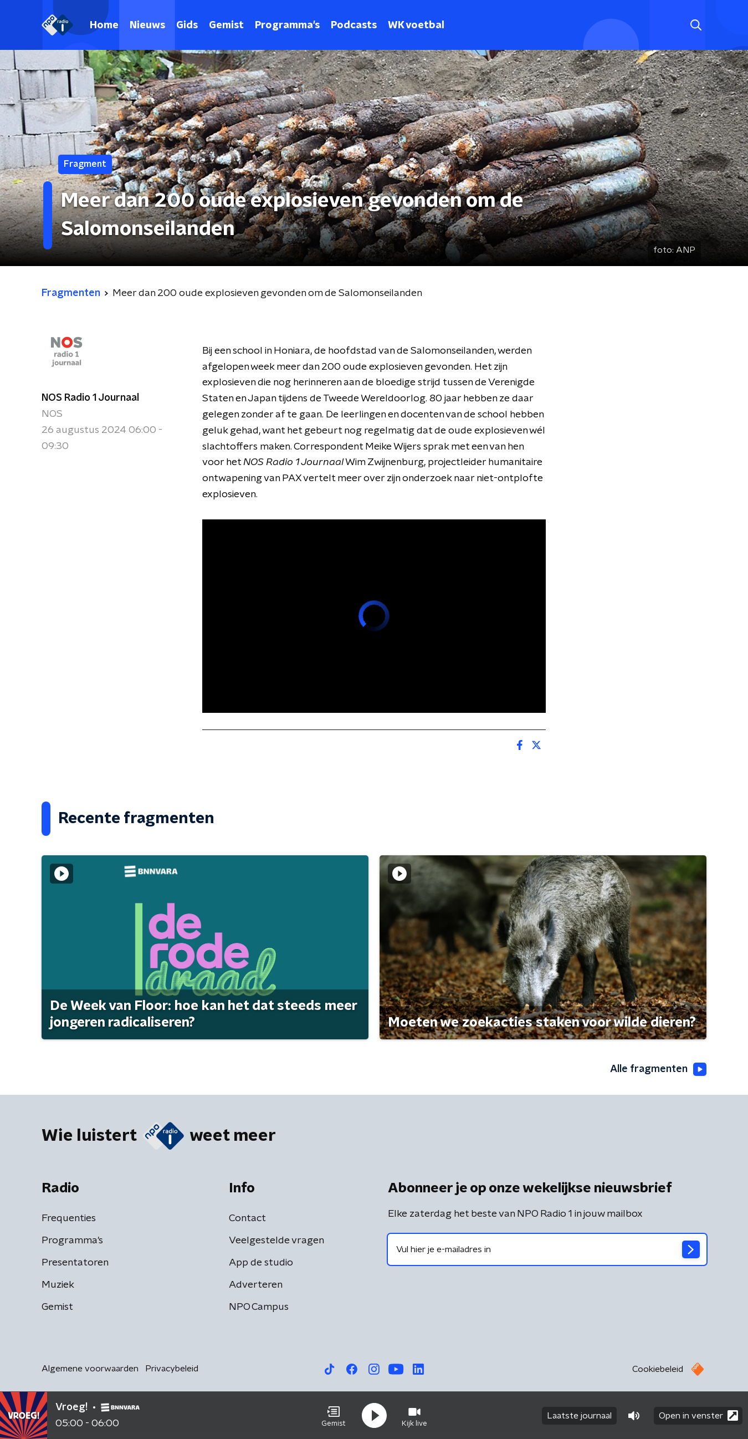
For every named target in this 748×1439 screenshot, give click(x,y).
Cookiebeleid (657, 1369)
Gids (187, 25)
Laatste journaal (579, 1415)
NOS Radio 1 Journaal (90, 398)
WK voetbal (416, 25)
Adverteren (256, 1285)
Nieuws (147, 25)
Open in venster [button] (698, 1415)
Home (104, 25)
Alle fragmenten (658, 1069)
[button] (333, 1415)
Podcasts (354, 25)
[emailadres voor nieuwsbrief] (547, 1249)
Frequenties (69, 1218)
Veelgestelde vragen (276, 1241)
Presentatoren (75, 1263)
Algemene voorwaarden (90, 1368)
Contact (247, 1218)
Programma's (287, 25)
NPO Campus (259, 1307)
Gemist (226, 25)
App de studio (261, 1263)
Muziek (58, 1285)
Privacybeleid (171, 1368)
